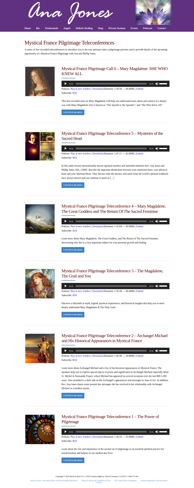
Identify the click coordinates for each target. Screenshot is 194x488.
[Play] (65, 83)
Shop (100, 28)
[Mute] (156, 83)
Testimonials (51, 28)
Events (134, 28)
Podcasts (147, 28)
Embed (139, 88)
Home (28, 28)
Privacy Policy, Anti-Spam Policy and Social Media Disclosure (54, 481)
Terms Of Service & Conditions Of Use (96, 481)
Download (98, 88)
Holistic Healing (84, 28)
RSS (75, 93)
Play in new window (80, 88)
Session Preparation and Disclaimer (154, 481)
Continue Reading (73, 112)
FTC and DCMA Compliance (126, 481)
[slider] (111, 84)
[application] (115, 84)
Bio (38, 28)
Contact (161, 28)
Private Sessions (116, 28)
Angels (66, 28)
